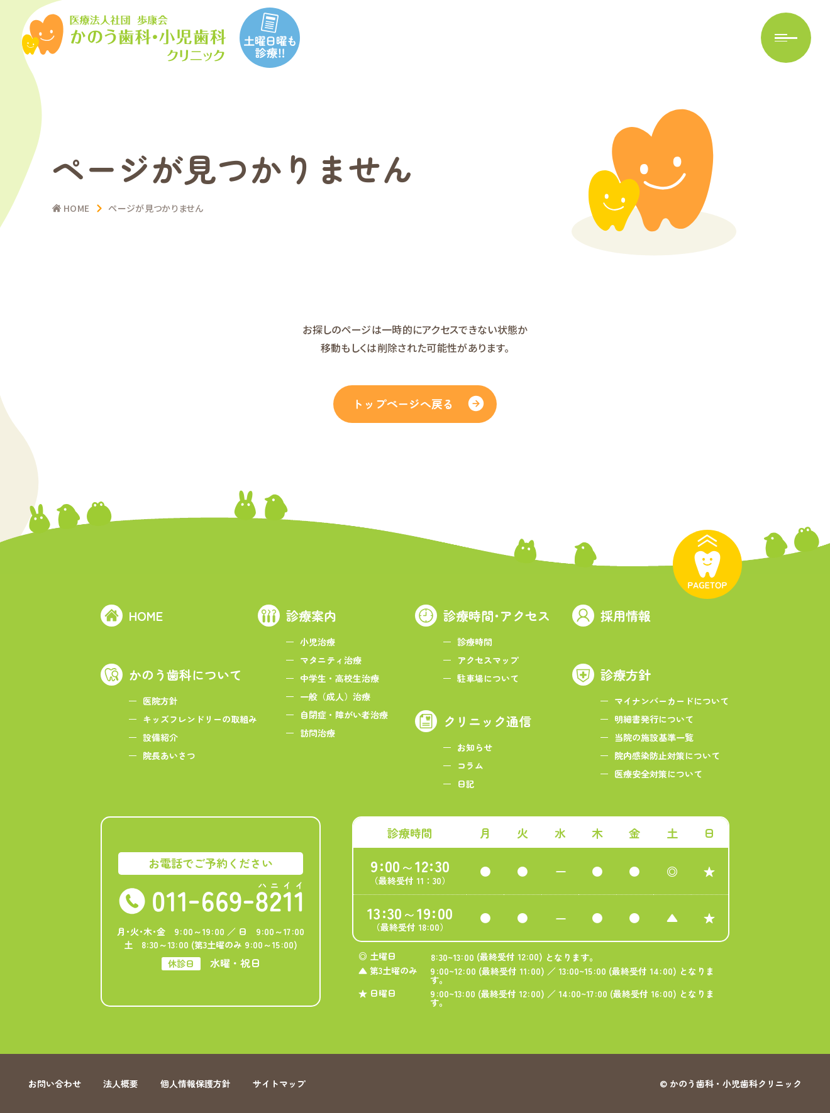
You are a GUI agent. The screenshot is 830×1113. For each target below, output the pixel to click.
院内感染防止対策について (667, 755)
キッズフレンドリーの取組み (200, 719)
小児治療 (317, 641)
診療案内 (311, 615)
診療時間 (474, 641)
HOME (146, 615)
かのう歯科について (185, 675)
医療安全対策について (658, 773)
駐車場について (488, 678)
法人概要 (120, 1083)
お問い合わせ (54, 1083)
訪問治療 (317, 732)
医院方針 (160, 700)
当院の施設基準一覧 (654, 737)
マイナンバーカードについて (671, 700)
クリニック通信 (487, 721)
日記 (466, 783)
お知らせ (474, 747)
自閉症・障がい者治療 (344, 714)
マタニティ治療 (331, 659)
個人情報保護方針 (195, 1083)
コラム (470, 765)
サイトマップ (279, 1083)
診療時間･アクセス (496, 615)
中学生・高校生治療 (339, 678)
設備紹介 (160, 737)
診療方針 (625, 675)
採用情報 (625, 615)
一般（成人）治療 (335, 696)
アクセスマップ (488, 659)
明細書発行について (654, 719)
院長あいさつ (169, 755)
